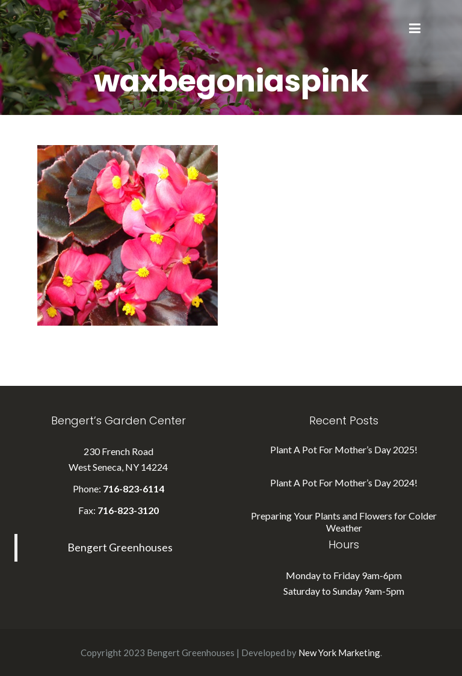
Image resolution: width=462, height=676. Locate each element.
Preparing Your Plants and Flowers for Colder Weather (344, 521)
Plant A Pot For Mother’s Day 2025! (343, 449)
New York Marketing (339, 652)
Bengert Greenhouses (120, 547)
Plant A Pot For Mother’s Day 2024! (343, 482)
